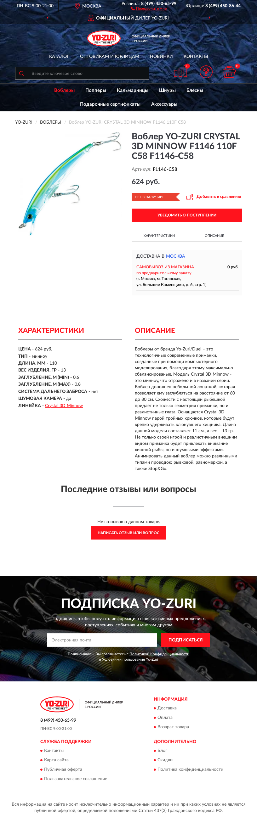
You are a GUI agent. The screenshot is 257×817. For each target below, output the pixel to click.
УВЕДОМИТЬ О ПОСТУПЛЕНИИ (186, 215)
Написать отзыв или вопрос (128, 533)
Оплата (165, 717)
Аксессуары (164, 104)
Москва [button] (175, 256)
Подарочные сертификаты (110, 104)
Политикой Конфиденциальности (159, 654)
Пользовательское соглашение (75, 779)
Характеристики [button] (159, 236)
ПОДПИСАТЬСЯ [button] (185, 640)
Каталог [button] (59, 56)
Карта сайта (56, 760)
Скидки (165, 760)
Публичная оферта (63, 770)
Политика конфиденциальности (190, 770)
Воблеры (64, 90)
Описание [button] (214, 236)
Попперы (95, 90)
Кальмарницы (132, 90)
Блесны (194, 90)
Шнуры (167, 90)
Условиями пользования (123, 659)
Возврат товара (173, 727)
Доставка (167, 708)
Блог (162, 751)
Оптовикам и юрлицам (109, 56)
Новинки (161, 56)
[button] (149, 8)
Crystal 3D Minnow (64, 406)
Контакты (196, 56)
